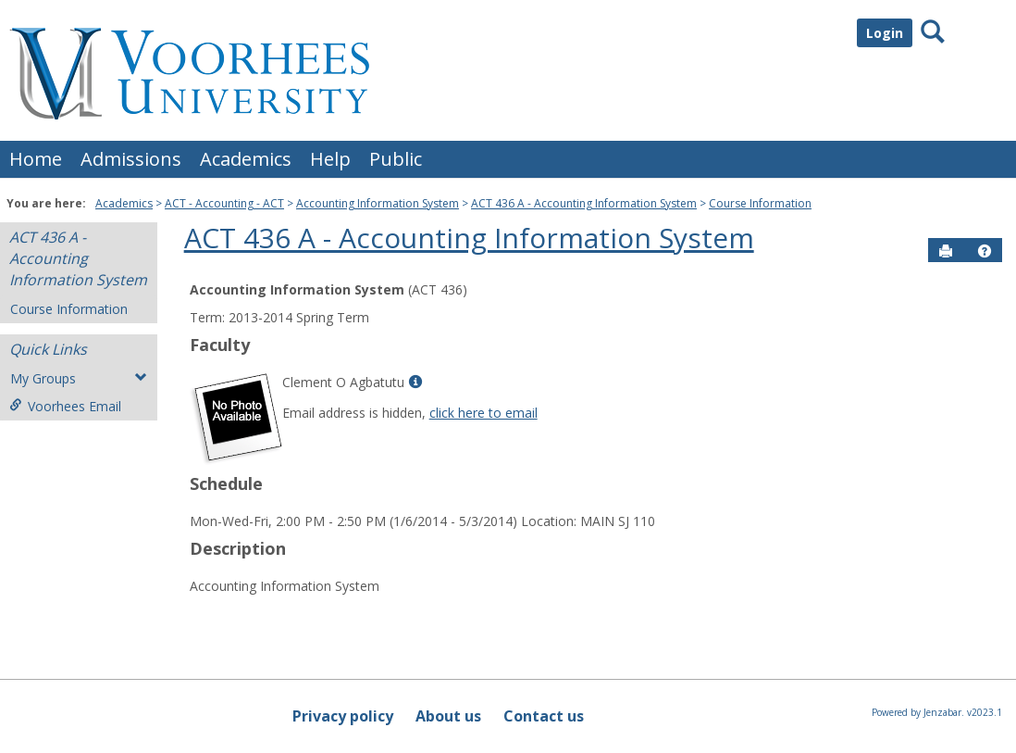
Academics (245, 158)
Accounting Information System (377, 203)
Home (35, 158)
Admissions (131, 158)
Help (330, 158)
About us (448, 716)
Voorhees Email (65, 406)
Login (884, 33)
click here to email (483, 412)
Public (395, 158)
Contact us (543, 716)
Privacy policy (342, 716)
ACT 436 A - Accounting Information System (584, 203)
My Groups (78, 378)
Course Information (760, 203)
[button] (984, 251)
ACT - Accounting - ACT (224, 203)
